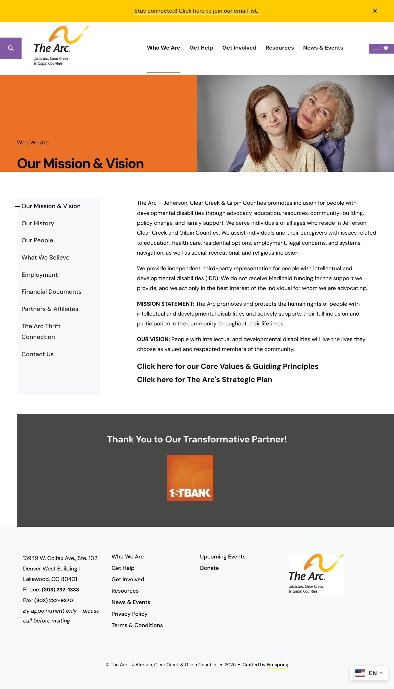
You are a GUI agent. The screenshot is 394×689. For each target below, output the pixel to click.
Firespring (277, 665)
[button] (375, 11)
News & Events (293, 47)
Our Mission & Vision (51, 206)
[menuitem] (133, 48)
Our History (38, 224)
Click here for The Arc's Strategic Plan (204, 380)
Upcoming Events (223, 556)
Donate (366, 48)
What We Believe (46, 258)
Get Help (171, 47)
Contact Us (38, 354)
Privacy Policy (130, 614)
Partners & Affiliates (50, 309)
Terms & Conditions (137, 625)
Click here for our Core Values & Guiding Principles (228, 366)
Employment (40, 275)
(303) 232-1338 (60, 590)
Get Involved (209, 47)
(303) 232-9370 (53, 601)
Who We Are (133, 47)
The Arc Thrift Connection (41, 331)
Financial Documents (52, 292)
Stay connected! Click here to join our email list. (197, 10)
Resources (249, 47)
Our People (37, 240)
